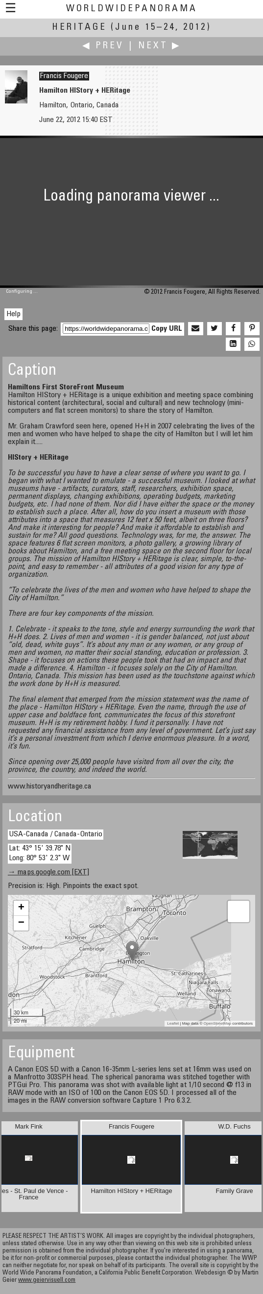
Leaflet (173, 1023)
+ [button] (21, 908)
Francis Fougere (64, 76)
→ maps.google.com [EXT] (48, 872)
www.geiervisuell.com (46, 1280)
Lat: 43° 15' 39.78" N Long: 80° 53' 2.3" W (40, 853)
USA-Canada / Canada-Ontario (55, 834)
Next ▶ (159, 46)
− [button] (21, 923)
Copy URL (166, 329)
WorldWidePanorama (131, 9)
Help (13, 314)
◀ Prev (103, 46)
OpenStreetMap (217, 1023)
